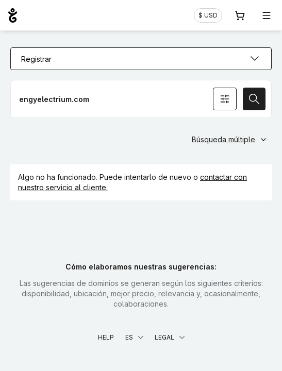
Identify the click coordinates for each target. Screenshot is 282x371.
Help (106, 337)
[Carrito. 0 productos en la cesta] (239, 15)
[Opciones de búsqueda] (225, 99)
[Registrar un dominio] (141, 99)
